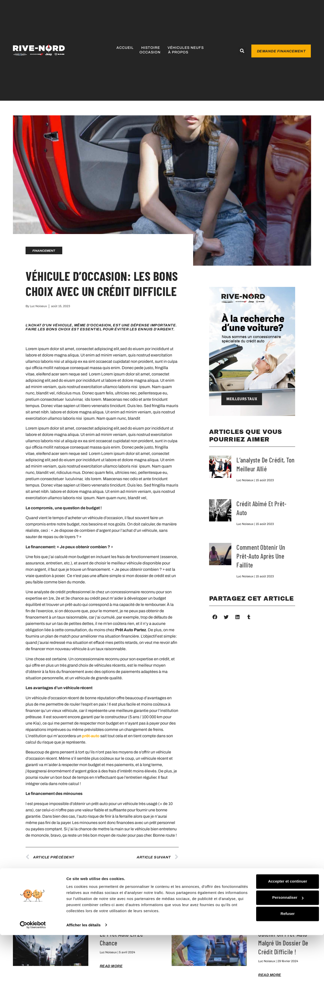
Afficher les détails (83, 982)
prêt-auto (90, 736)
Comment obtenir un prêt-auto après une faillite (260, 556)
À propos (178, 52)
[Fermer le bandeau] (316, 927)
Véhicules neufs (186, 48)
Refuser (269, 965)
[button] (242, 51)
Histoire (150, 48)
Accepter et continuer (268, 932)
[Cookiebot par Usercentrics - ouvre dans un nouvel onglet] (33, 982)
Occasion (149, 52)
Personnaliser (269, 948)
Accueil (125, 48)
